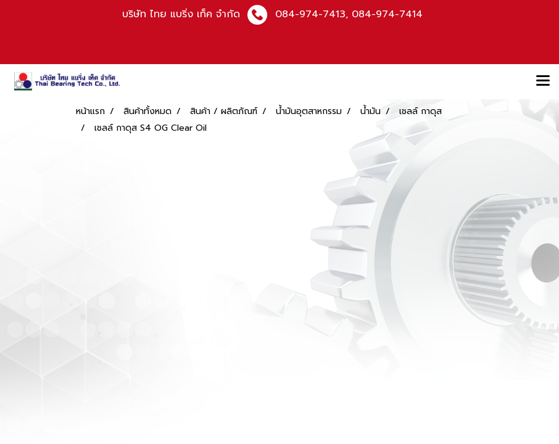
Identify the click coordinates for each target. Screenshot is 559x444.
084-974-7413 (310, 14)
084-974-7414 (387, 14)
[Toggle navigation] (543, 81)
